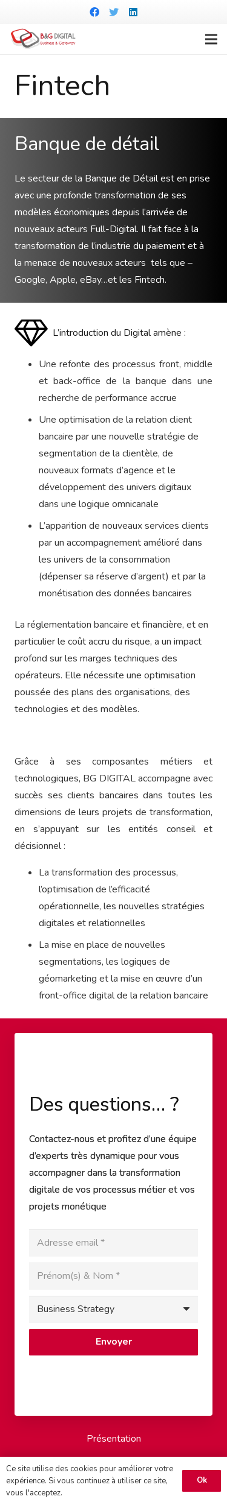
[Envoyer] (113, 1342)
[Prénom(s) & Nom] (113, 1276)
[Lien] (43, 39)
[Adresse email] (113, 1243)
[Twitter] (113, 12)
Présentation (114, 1438)
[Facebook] (94, 12)
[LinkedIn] (133, 12)
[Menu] (211, 39)
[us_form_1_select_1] (113, 1309)
